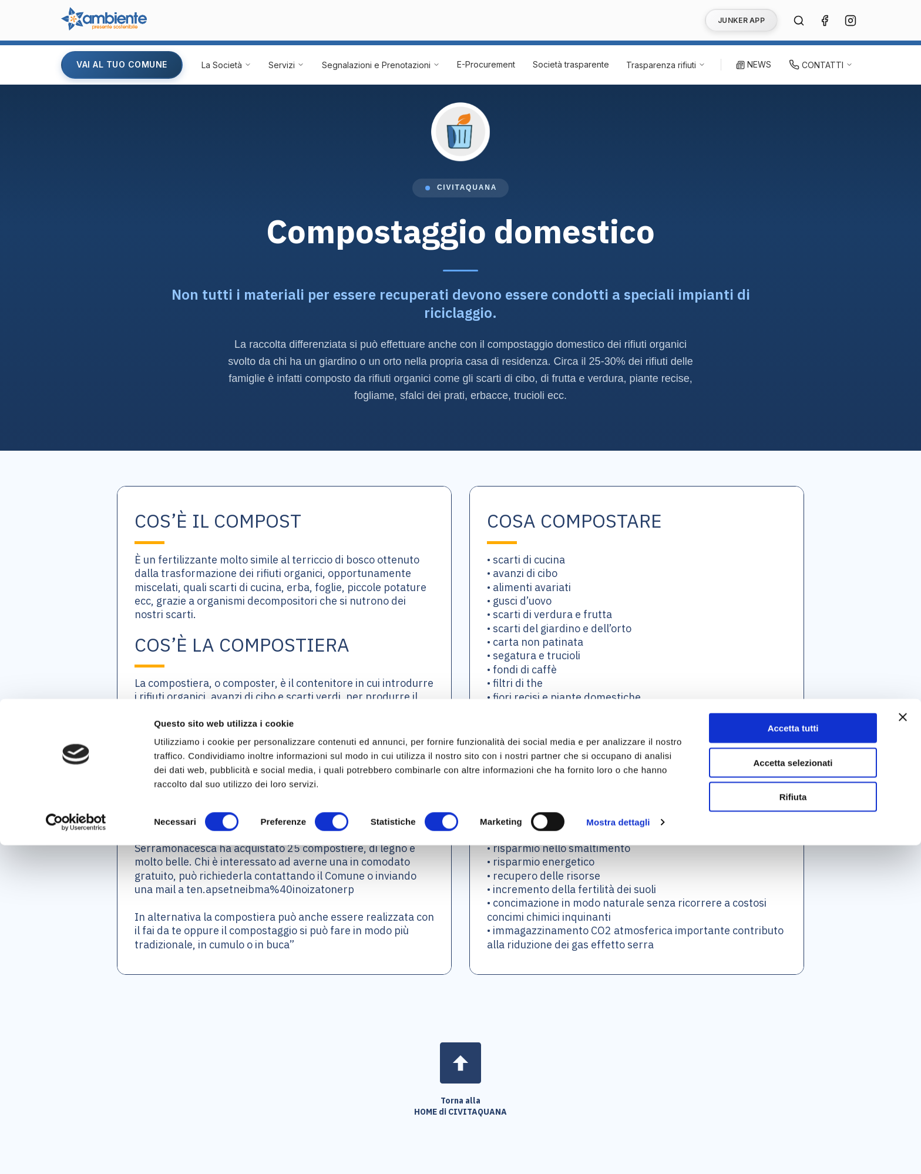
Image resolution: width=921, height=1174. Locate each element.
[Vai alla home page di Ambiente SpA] (104, 27)
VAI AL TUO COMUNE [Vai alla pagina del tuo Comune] (121, 64)
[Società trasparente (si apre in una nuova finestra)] (571, 64)
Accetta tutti (793, 1057)
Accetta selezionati (792, 1091)
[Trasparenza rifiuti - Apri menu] (665, 65)
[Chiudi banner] (903, 1046)
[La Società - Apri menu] (226, 65)
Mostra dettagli (618, 1151)
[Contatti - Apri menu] (821, 64)
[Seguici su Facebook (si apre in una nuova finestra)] (824, 20)
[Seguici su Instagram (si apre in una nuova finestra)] (850, 20)
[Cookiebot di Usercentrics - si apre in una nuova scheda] (76, 1151)
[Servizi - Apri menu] (286, 65)
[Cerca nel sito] (798, 20)
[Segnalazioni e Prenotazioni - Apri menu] (381, 65)
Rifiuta (793, 1126)
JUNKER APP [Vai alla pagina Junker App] (741, 20)
